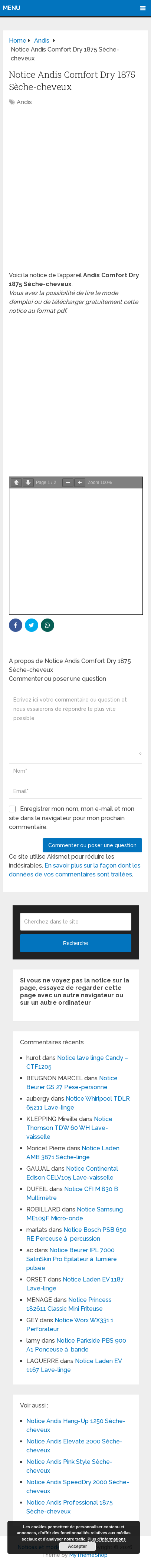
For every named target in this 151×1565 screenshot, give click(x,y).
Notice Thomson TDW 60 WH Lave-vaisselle (69, 1127)
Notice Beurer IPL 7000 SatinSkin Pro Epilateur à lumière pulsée (71, 1259)
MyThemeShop (88, 1555)
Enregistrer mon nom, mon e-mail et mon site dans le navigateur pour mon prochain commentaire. (71, 817)
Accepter (77, 1546)
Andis (24, 102)
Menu (11, 7)
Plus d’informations (107, 1539)
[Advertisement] (75, 192)
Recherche (75, 943)
